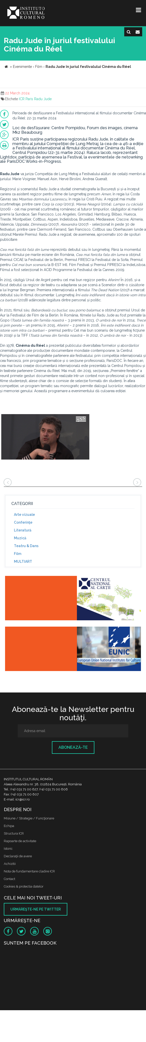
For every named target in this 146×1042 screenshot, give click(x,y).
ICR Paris (26, 99)
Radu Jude (43, 99)
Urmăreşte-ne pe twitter (35, 909)
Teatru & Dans (26, 546)
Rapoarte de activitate (20, 841)
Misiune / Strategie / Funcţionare (29, 818)
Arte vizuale (24, 515)
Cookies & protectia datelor (24, 886)
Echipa (9, 826)
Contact (9, 879)
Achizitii (10, 864)
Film (17, 554)
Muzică (20, 538)
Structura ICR (14, 833)
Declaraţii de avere (18, 856)
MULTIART (23, 561)
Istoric (8, 848)
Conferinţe (23, 522)
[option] (45, 437)
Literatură (22, 530)
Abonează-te (73, 747)
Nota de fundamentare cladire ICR (29, 871)
